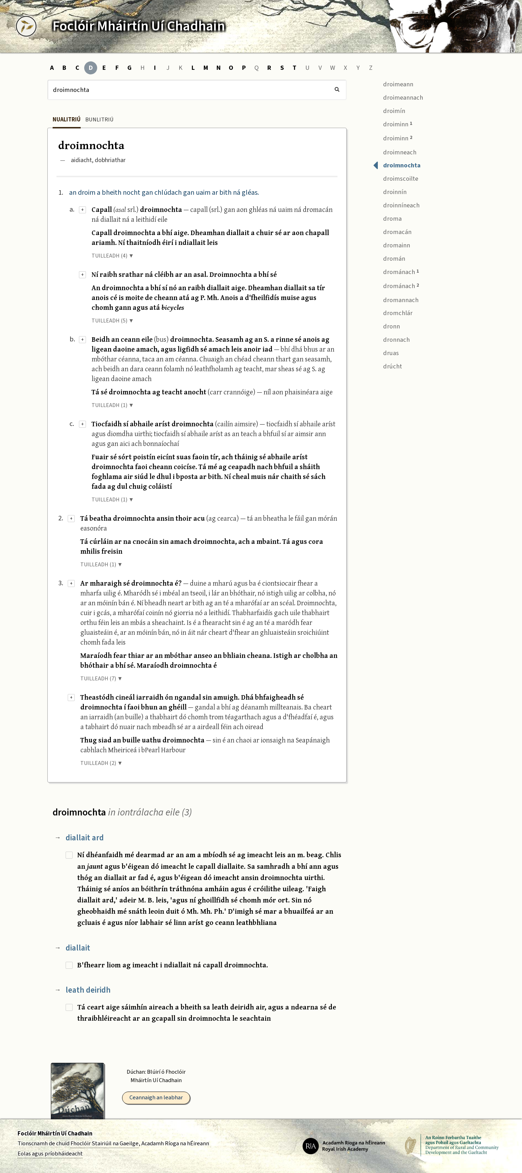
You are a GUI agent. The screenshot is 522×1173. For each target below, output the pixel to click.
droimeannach (398, 96)
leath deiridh (88, 990)
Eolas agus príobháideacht (50, 1153)
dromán (389, 257)
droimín (389, 110)
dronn (386, 325)
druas (386, 352)
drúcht (387, 365)
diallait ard (85, 838)
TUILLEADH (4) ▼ (113, 256)
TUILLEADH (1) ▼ (113, 405)
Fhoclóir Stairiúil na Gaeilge (105, 1143)
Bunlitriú (99, 119)
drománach (396, 271)
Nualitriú (67, 119)
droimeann (393, 83)
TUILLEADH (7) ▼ (101, 678)
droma (387, 217)
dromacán (392, 231)
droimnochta (397, 164)
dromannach (396, 299)
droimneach (394, 151)
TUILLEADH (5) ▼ (113, 321)
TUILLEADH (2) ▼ (101, 763)
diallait (78, 948)
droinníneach (396, 204)
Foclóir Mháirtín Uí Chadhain (55, 1133)
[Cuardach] (197, 90)
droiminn (392, 123)
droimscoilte (395, 178)
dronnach (391, 339)
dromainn (391, 244)
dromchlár (393, 312)
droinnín (390, 191)
